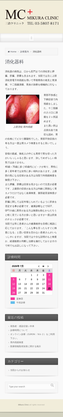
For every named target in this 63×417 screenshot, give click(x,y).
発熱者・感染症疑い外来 (22, 326)
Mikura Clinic (23, 405)
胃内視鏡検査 (16, 342)
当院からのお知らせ (20, 370)
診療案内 (24, 51)
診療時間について (19, 330)
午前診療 (20, 302)
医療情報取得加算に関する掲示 (25, 346)
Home (13, 51)
